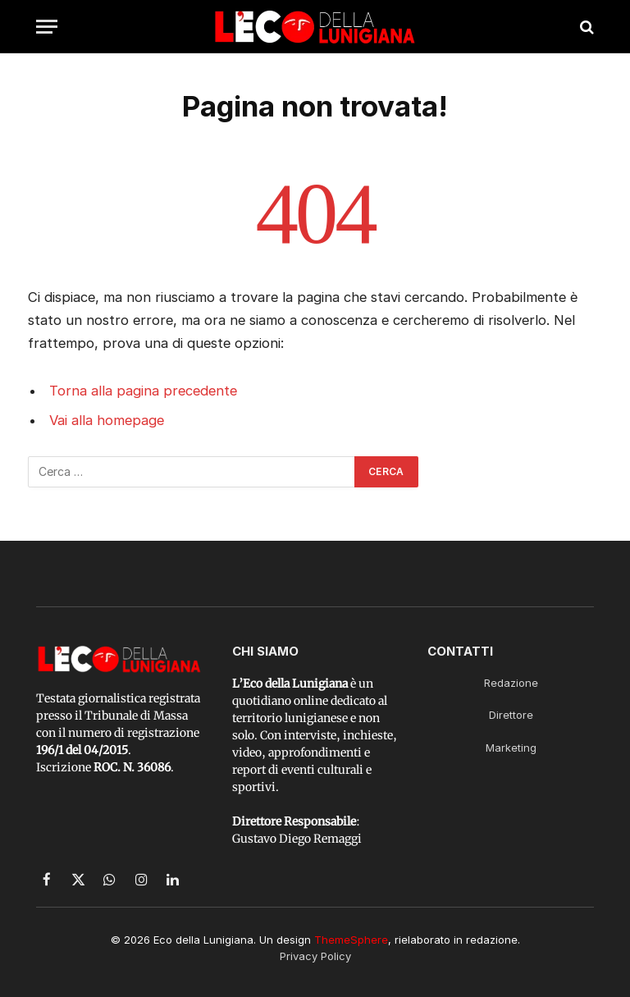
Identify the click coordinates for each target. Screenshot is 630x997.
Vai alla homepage (106, 420)
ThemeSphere (351, 939)
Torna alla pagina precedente (143, 390)
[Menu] (46, 26)
